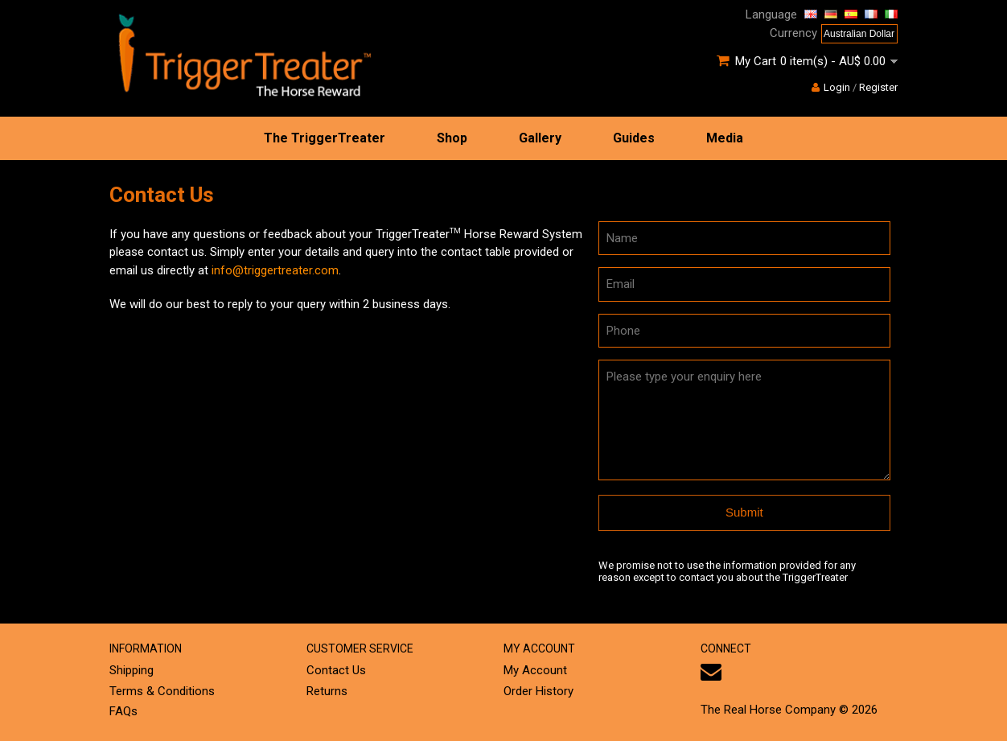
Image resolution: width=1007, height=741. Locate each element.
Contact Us (336, 670)
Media (724, 138)
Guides (634, 138)
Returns (326, 691)
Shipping (131, 670)
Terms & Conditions (162, 691)
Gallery (540, 138)
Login (831, 87)
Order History (538, 691)
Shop (452, 138)
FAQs (123, 711)
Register (878, 87)
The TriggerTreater (324, 138)
